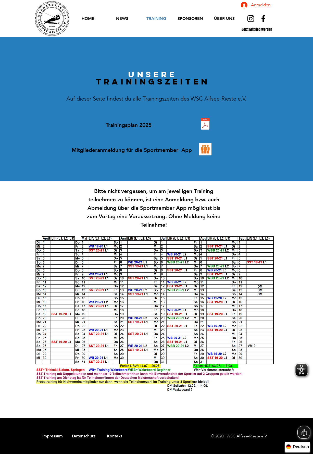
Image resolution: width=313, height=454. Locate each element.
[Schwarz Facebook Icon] (263, 18)
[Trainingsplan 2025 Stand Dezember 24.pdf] (205, 124)
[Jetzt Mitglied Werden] (257, 29)
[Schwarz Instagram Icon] (250, 18)
